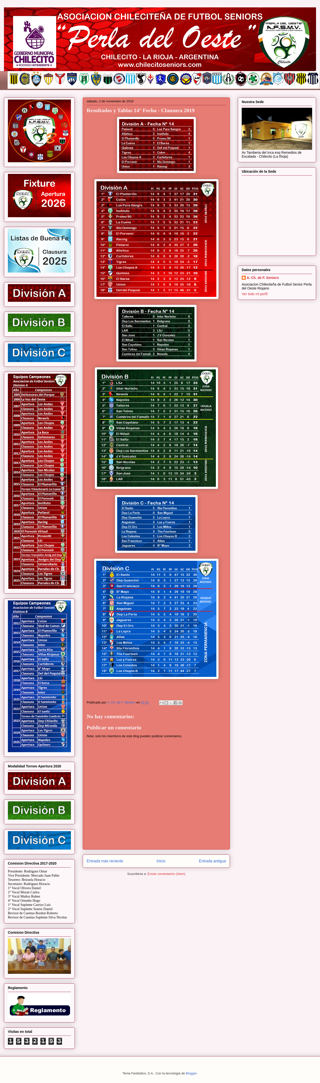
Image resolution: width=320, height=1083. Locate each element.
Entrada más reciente (105, 861)
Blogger (191, 1073)
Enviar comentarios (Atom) (166, 874)
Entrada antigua (212, 861)
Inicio (161, 861)
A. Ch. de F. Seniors (263, 278)
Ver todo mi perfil (255, 294)
